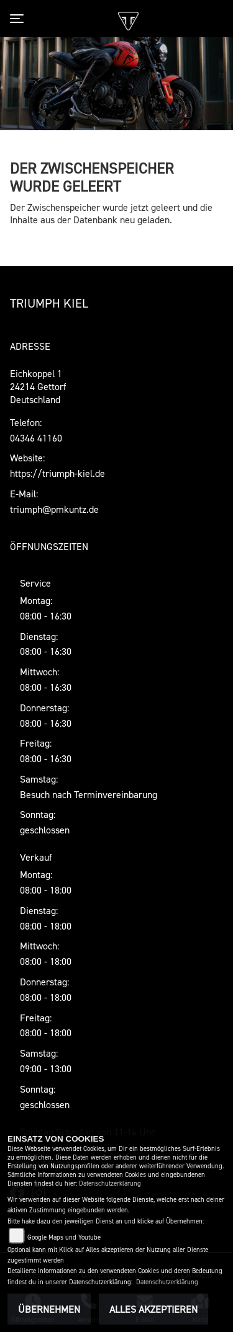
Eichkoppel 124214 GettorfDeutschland (38, 386)
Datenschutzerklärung (110, 1183)
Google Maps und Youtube (64, 1237)
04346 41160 (36, 438)
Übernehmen (49, 1309)
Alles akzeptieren (153, 1309)
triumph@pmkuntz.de (54, 509)
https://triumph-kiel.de (57, 473)
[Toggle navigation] (19, 18)
